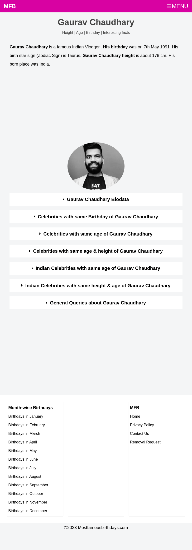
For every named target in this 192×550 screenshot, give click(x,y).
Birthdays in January (25, 416)
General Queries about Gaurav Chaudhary (98, 302)
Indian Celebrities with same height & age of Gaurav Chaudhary (98, 285)
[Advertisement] (92, 106)
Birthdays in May (22, 450)
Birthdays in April (22, 442)
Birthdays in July (22, 468)
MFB (10, 6)
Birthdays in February (26, 425)
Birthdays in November (27, 502)
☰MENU (177, 6)
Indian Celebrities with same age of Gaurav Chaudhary (98, 268)
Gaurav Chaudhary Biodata (98, 199)
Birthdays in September (28, 485)
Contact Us (139, 433)
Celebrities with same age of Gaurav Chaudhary (98, 233)
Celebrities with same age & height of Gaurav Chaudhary (98, 251)
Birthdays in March (24, 433)
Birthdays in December (27, 511)
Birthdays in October (25, 493)
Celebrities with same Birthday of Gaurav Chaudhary (98, 216)
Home (135, 416)
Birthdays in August (24, 476)
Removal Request (145, 442)
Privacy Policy (142, 425)
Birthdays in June (23, 459)
